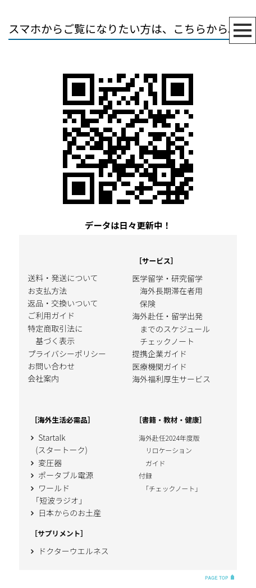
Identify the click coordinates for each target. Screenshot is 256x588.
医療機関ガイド (159, 366)
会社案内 (43, 378)
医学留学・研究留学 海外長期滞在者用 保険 (167, 291)
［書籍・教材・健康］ (170, 419)
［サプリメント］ (59, 533)
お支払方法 (47, 290)
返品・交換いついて (63, 303)
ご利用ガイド (51, 315)
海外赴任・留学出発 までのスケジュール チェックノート (171, 328)
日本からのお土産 (64, 512)
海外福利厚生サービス (171, 379)
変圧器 (45, 462)
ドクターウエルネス (68, 551)
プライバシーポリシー (67, 353)
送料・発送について (63, 277)
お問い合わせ (51, 366)
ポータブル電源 (60, 475)
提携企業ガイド (159, 353)
